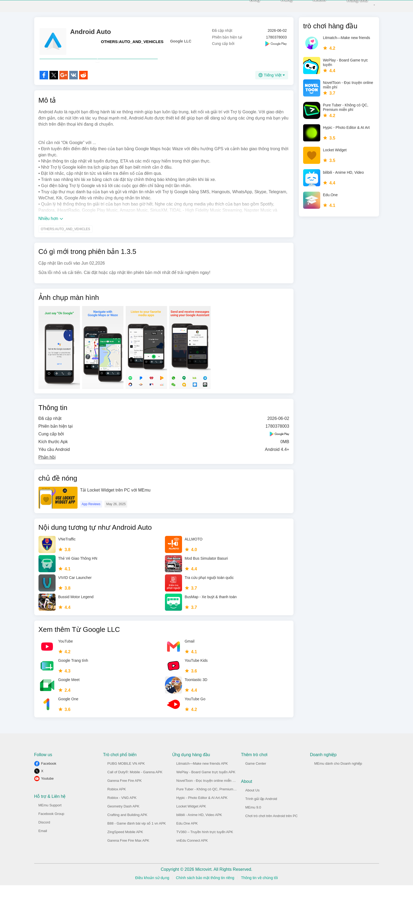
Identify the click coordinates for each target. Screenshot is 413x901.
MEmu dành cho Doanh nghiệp (338, 779)
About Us (252, 806)
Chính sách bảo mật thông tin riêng (205, 893)
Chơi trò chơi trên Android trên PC (271, 832)
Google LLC (180, 45)
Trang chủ (348, 8)
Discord (44, 838)
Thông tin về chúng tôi (259, 893)
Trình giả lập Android (261, 815)
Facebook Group (51, 829)
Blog (246, 7)
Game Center (255, 779)
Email (42, 847)
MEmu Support (50, 821)
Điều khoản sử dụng (152, 893)
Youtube (47, 794)
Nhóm (310, 7)
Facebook (48, 779)
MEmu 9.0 (253, 823)
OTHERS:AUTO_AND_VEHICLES (132, 45)
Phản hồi (47, 473)
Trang (277, 7)
